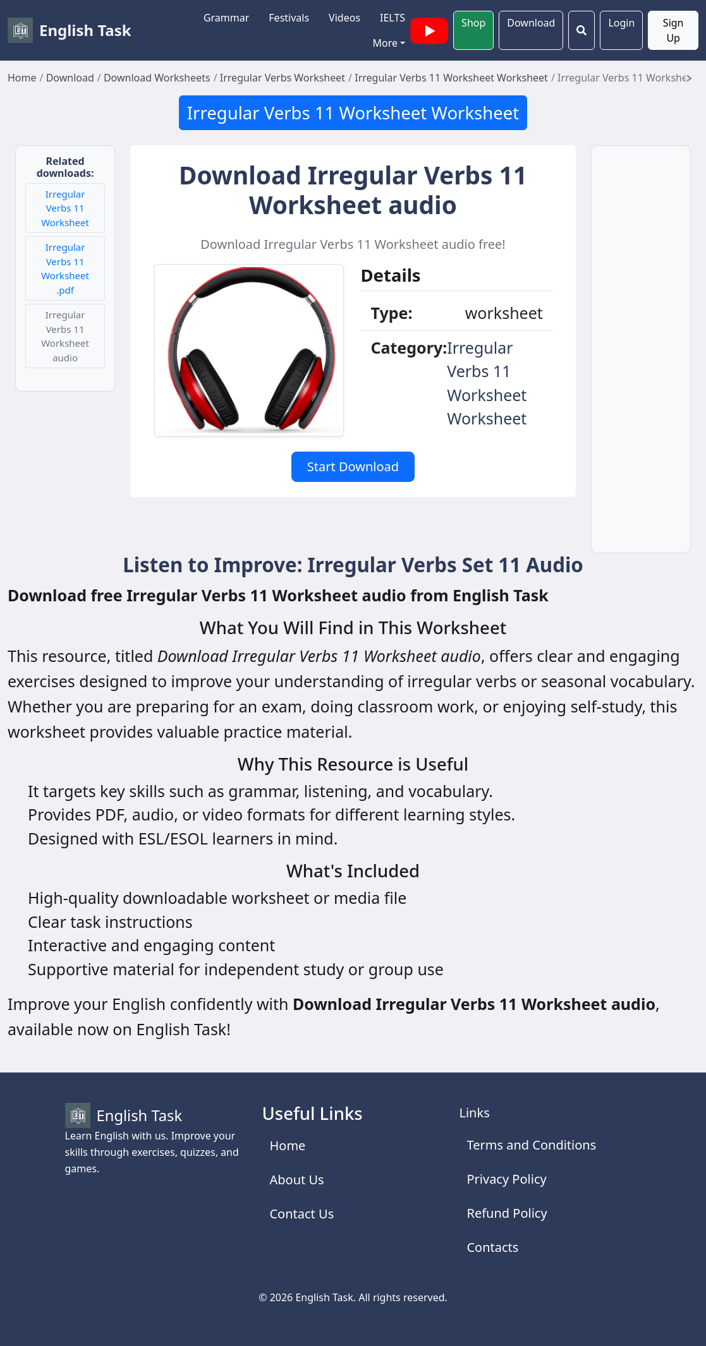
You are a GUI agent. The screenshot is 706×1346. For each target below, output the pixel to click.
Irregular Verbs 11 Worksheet (65, 208)
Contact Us (301, 1213)
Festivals (289, 18)
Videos (344, 18)
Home (287, 1145)
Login (621, 23)
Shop (473, 23)
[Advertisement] (641, 356)
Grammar (226, 18)
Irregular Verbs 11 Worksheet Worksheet (353, 112)
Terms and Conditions (531, 1144)
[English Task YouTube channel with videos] (429, 29)
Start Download (353, 466)
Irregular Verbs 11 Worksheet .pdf (65, 268)
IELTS (392, 18)
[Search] (581, 30)
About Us (296, 1179)
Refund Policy (506, 1213)
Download (531, 23)
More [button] (385, 43)
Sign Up (673, 30)
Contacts (492, 1247)
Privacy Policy (506, 1178)
